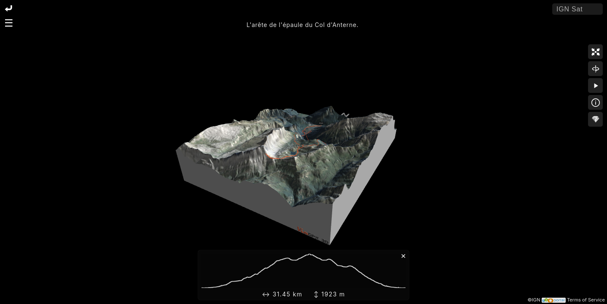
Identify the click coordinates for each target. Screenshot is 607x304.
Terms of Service (586, 300)
